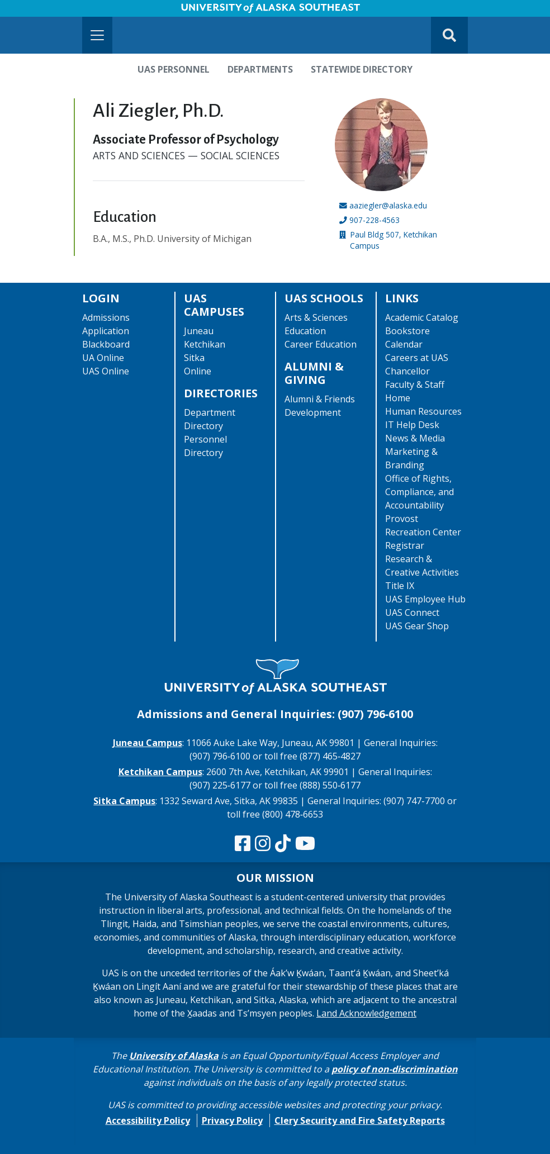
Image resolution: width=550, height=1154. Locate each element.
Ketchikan (204, 344)
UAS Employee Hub (425, 599)
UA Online (103, 358)
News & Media (415, 438)
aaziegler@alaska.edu (388, 205)
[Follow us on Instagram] (263, 843)
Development (313, 412)
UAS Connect (412, 612)
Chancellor (407, 371)
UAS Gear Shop (417, 626)
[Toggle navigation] (97, 35)
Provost (401, 518)
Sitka (194, 358)
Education (305, 331)
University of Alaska (174, 1055)
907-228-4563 (374, 220)
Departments (260, 69)
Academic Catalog (421, 317)
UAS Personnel (174, 69)
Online (197, 371)
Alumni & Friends (320, 399)
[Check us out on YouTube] (305, 843)
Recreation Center (423, 532)
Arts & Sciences (316, 317)
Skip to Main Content (52, 11)
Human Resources (423, 411)
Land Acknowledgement (366, 1013)
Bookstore (407, 331)
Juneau (199, 331)
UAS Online (105, 371)
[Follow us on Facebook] (242, 843)
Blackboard (106, 344)
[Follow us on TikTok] (283, 843)
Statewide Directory (361, 69)
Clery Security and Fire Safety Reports (359, 1120)
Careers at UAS (416, 358)
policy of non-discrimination (394, 1069)
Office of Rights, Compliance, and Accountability (419, 491)
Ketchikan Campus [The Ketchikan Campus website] (160, 772)
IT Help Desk (412, 425)
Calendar (404, 344)
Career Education (321, 344)
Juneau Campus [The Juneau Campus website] (147, 743)
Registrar (404, 545)
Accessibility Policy (148, 1120)
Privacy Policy (232, 1120)
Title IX (399, 586)
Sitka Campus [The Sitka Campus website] (124, 801)
